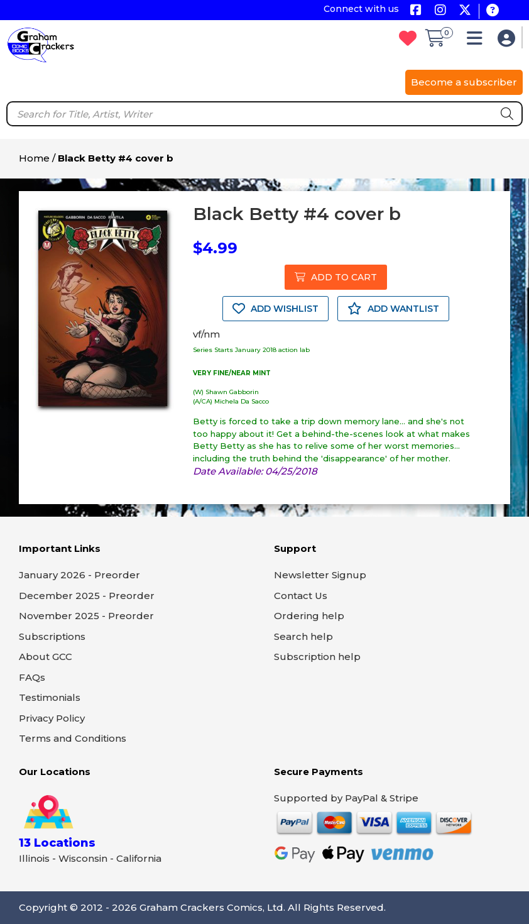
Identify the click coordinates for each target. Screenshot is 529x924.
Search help (303, 636)
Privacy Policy (52, 718)
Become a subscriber (464, 82)
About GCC (45, 657)
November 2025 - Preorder (86, 616)
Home (34, 158)
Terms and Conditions (72, 738)
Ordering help (309, 616)
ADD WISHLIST (275, 308)
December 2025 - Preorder (87, 596)
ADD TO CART (336, 277)
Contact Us (300, 596)
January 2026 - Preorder (79, 575)
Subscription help (317, 657)
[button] (478, 41)
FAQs (32, 677)
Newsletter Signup (320, 575)
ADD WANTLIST (393, 308)
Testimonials (49, 697)
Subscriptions (52, 636)
